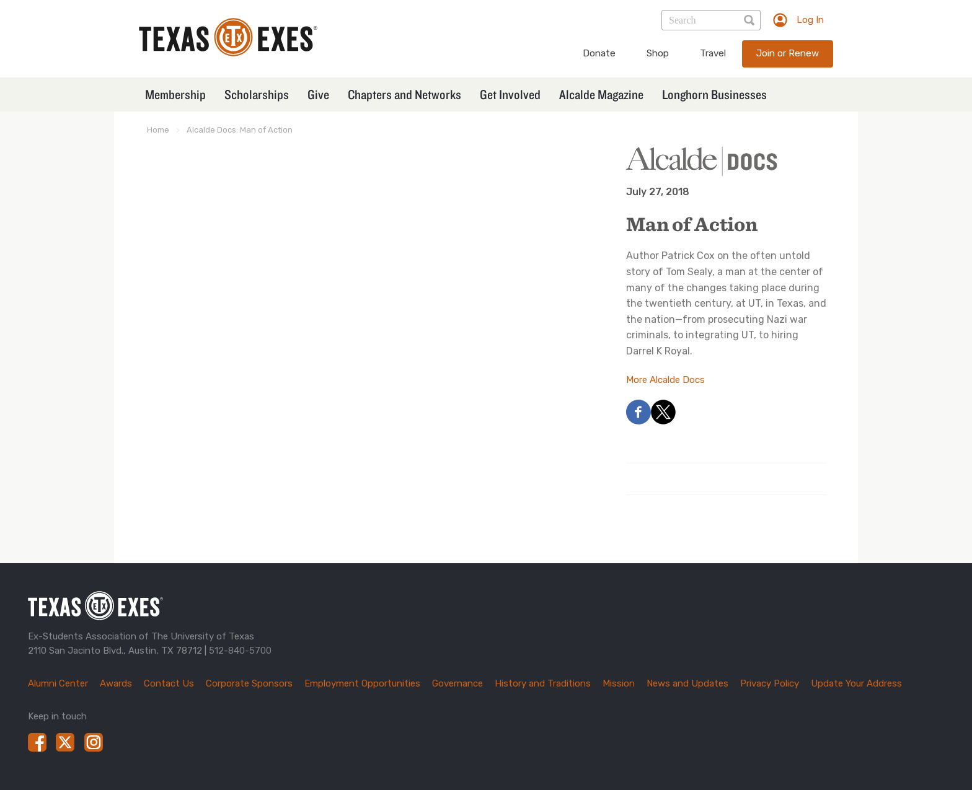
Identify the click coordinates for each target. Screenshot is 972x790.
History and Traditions (543, 683)
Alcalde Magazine (601, 94)
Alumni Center (58, 683)
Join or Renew (787, 53)
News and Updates (687, 683)
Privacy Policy (769, 683)
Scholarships (256, 94)
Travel (713, 53)
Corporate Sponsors (249, 683)
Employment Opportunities (362, 683)
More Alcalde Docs (665, 379)
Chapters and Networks (404, 94)
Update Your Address (856, 683)
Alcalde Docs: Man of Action (240, 129)
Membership (175, 94)
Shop (658, 53)
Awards (116, 683)
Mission (619, 683)
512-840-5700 (240, 650)
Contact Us (169, 683)
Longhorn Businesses (714, 94)
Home (158, 129)
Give (318, 94)
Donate (599, 53)
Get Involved (510, 94)
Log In (810, 19)
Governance (457, 683)
